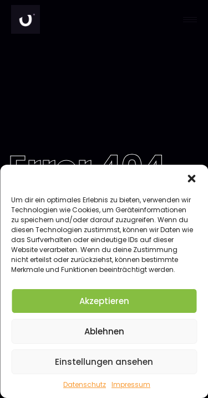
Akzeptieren (104, 301)
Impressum (130, 384)
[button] (191, 178)
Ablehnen (104, 331)
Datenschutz (84, 384)
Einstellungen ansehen (104, 362)
